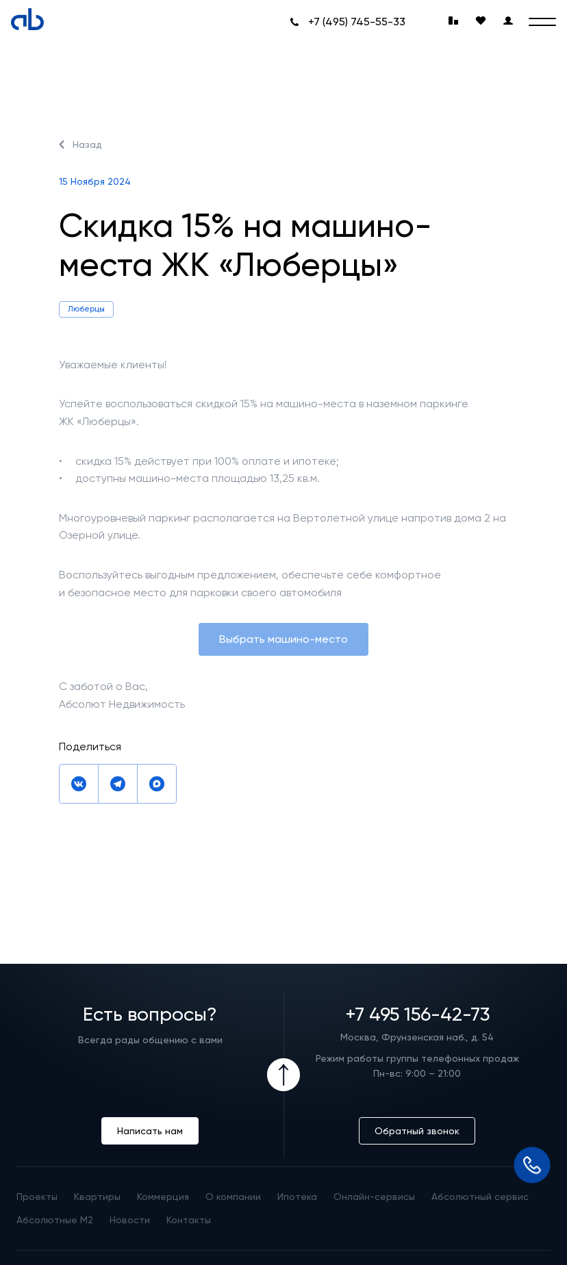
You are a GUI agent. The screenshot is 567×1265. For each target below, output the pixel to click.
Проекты (37, 1196)
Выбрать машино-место (283, 639)
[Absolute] (27, 19)
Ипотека (297, 1196)
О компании (233, 1196)
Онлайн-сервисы (374, 1196)
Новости (130, 1219)
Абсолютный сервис (480, 1196)
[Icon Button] (283, 1074)
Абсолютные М (54, 1219)
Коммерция (163, 1196)
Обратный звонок (417, 1130)
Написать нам (150, 1130)
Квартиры (97, 1196)
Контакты (188, 1219)
